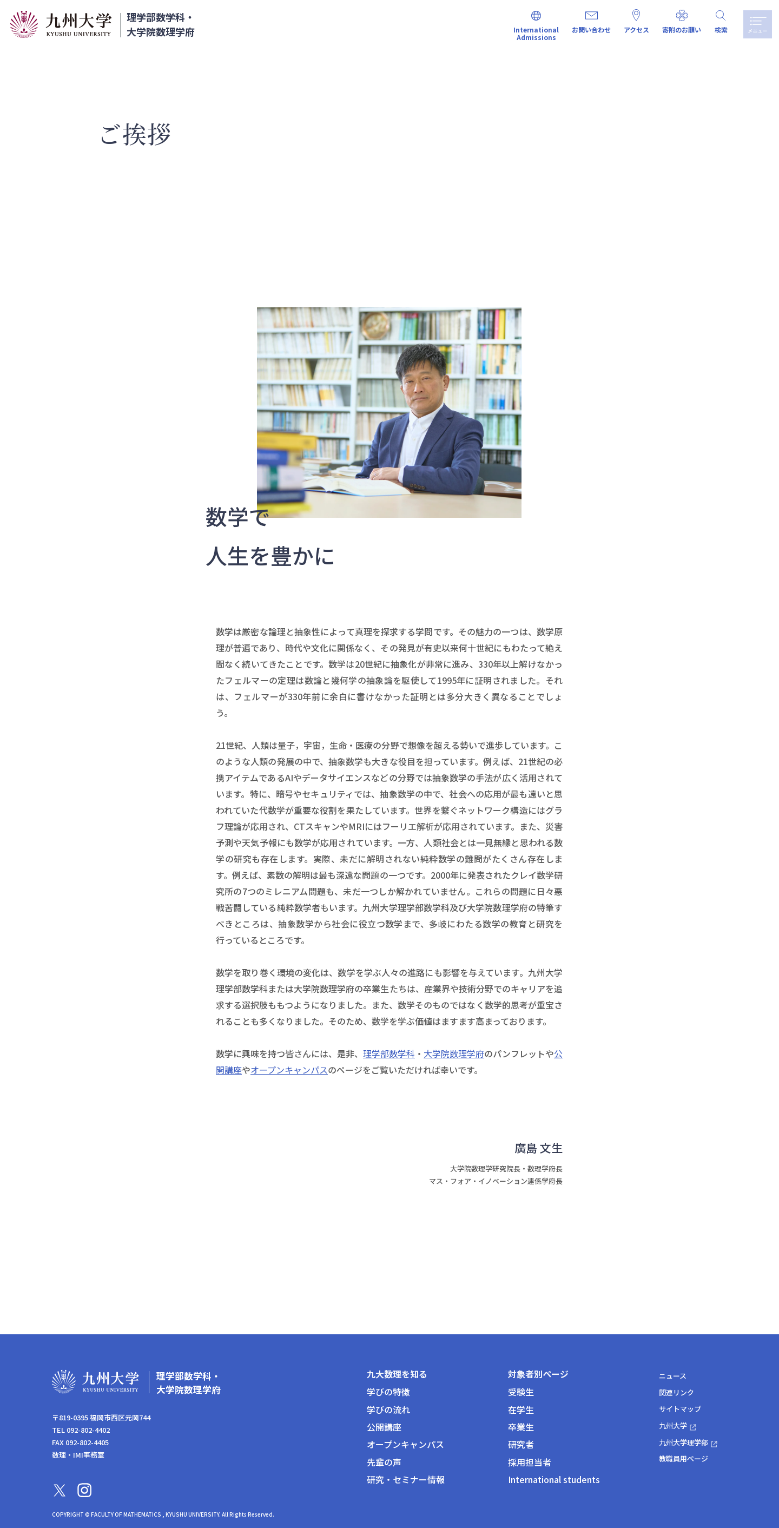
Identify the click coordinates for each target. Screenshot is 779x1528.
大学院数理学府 (454, 1053)
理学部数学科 (389, 1053)
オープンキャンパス (289, 1069)
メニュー (756, 24)
